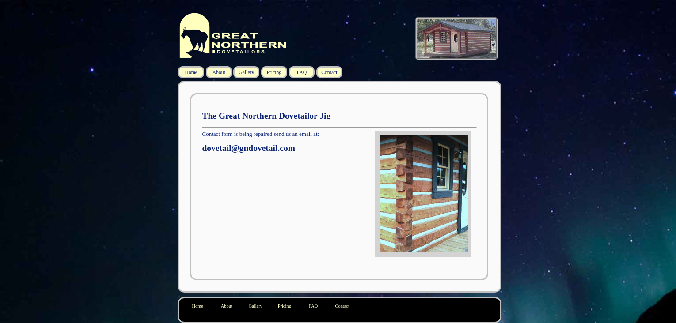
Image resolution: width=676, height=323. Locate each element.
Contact (329, 72)
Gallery (246, 72)
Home (191, 72)
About (219, 72)
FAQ (302, 72)
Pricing (273, 72)
